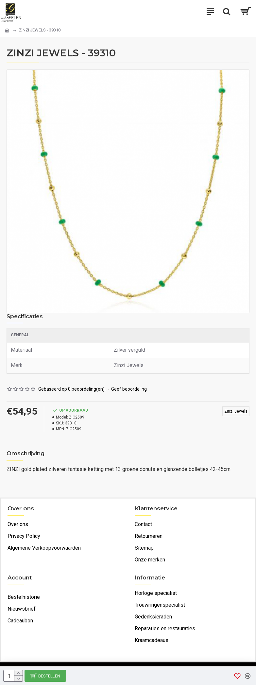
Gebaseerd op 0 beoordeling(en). (72, 389)
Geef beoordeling (129, 389)
